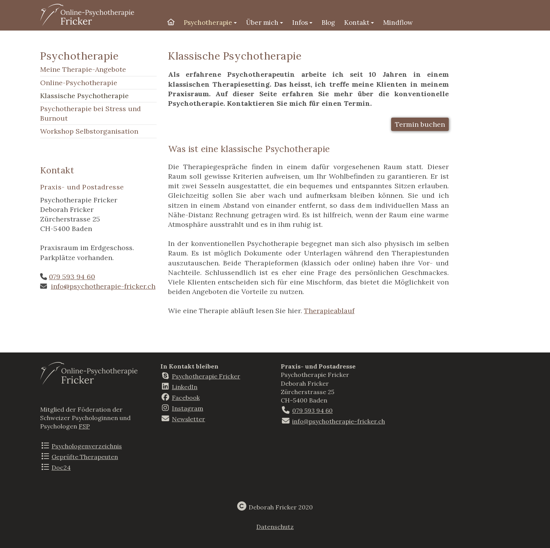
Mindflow (398, 22)
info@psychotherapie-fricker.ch (103, 286)
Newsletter (188, 419)
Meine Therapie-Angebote (83, 69)
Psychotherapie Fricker (206, 376)
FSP (84, 426)
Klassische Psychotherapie (84, 95)
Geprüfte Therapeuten (85, 457)
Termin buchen (420, 124)
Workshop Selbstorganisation (89, 131)
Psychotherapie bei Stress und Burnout (90, 113)
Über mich (264, 22)
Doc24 (61, 467)
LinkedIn (184, 387)
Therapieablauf (329, 310)
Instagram (187, 408)
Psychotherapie (210, 22)
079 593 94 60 (72, 276)
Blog (328, 22)
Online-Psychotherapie (78, 82)
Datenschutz (275, 526)
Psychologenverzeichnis (87, 446)
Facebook (186, 397)
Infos (302, 22)
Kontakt (359, 22)
